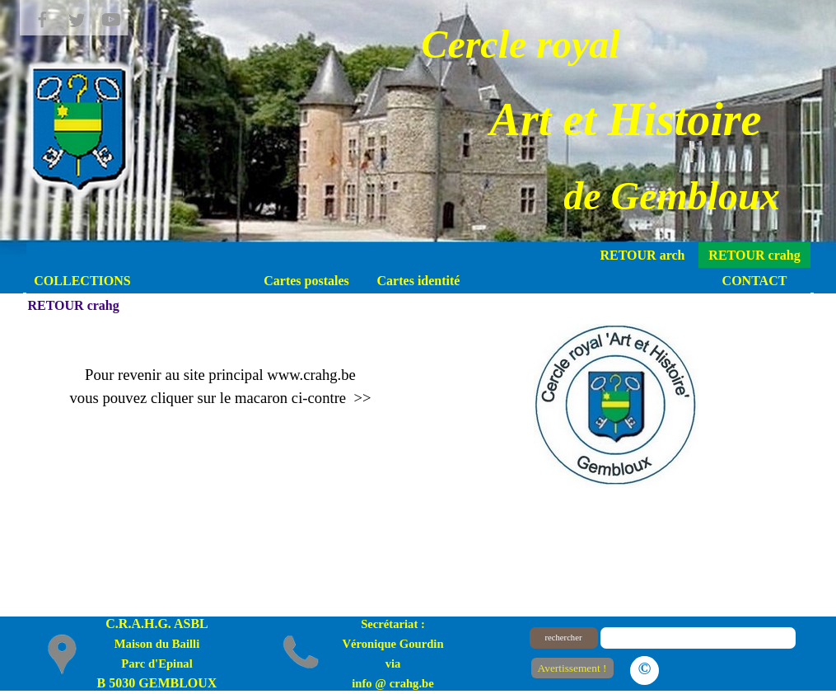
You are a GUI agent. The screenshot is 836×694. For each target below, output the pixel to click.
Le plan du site (731, 667)
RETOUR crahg (754, 255)
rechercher (563, 637)
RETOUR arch (642, 255)
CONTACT (754, 281)
